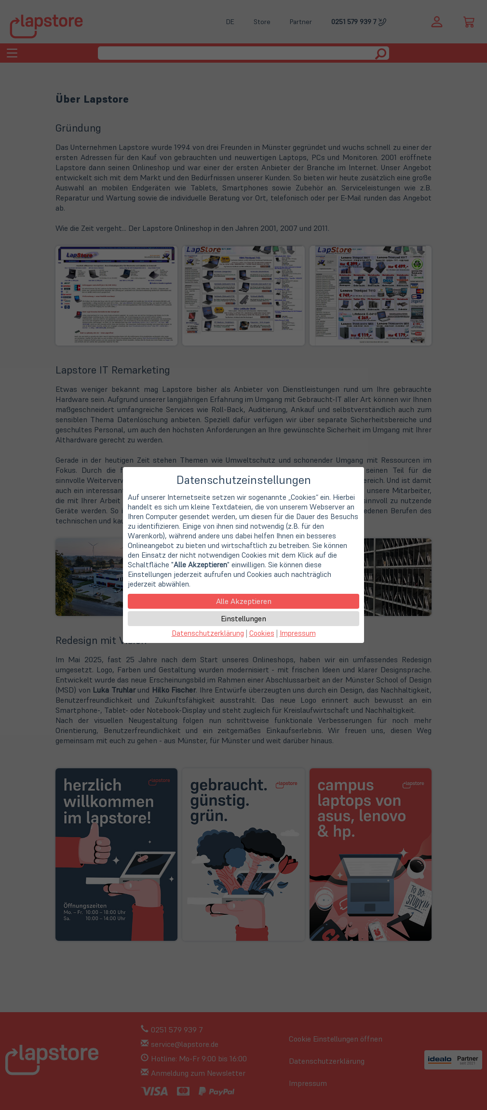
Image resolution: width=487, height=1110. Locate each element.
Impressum (298, 633)
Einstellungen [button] (243, 618)
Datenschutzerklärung (208, 633)
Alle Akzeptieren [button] (243, 601)
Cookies (261, 633)
